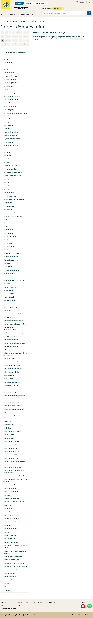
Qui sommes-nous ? (24, 602)
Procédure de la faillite (10, 455)
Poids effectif (7, 267)
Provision (6, 587)
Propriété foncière (9, 539)
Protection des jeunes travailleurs (14, 563)
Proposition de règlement (11, 522)
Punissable (7, 590)
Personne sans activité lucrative (13, 199)
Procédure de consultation (11, 451)
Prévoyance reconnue (10, 385)
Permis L (6, 186)
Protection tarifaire (9, 573)
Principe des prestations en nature (14, 395)
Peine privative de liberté (11, 145)
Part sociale (7, 118)
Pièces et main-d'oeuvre (11, 213)
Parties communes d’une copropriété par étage (15, 114)
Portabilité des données (11, 270)
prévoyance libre (8, 375)
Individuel (19, 3)
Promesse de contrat (10, 515)
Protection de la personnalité (12, 556)
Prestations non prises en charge (14, 343)
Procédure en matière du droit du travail (14, 463)
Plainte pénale (8, 229)
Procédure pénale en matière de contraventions (13, 471)
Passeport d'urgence (10, 135)
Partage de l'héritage (10, 76)
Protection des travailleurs (11, 570)
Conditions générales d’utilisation (46, 602)
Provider (6, 583)
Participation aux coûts (10, 99)
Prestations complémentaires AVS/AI (15, 324)
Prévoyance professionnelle (12, 382)
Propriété (6, 532)
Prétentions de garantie (10, 362)
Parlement (6, 66)
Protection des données (11, 560)
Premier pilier (7, 304)
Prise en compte (8, 412)
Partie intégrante (8, 110)
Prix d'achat (7, 421)
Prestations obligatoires (11, 346)
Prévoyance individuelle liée (12, 372)
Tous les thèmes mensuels (8, 608)
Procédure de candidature (11, 445)
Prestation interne (9, 317)
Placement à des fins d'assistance (14, 216)
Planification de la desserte (12, 253)
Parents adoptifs (8, 62)
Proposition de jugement (11, 518)
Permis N (6, 189)
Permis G (6, 182)
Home (3, 14)
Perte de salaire (8, 206)
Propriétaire (7, 525)
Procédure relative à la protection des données (15, 480)
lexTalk (3, 605)
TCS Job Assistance (40, 3)
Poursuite (6, 283)
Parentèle (6, 59)
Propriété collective (9, 535)
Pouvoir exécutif (8, 290)
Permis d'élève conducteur (12, 176)
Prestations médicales (10, 339)
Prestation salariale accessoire (13, 320)
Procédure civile (8, 435)
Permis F (6, 179)
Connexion (80, 2)
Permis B (6, 159)
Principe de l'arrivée (9, 392)
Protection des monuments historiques (15, 566)
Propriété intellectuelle (10, 542)
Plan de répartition (9, 246)
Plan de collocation (9, 236)
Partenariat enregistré (10, 93)
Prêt (4, 349)
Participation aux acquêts (11, 96)
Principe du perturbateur (11, 402)
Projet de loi (7, 505)
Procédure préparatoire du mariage (14, 476)
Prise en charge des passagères (13, 409)
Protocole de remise (9, 576)
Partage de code (8, 72)
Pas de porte (7, 122)
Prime (5, 389)
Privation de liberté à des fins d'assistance (12, 417)
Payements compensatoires (12, 139)
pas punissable (8, 125)
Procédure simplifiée (10, 485)
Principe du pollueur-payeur (12, 405)
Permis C (6, 162)
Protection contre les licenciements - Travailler (15, 552)
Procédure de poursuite (11, 458)
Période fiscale (8, 155)
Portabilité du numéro (10, 273)
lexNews (3, 602)
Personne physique (9, 196)
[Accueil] (1, 21)
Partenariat (7, 89)
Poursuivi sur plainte (10, 287)
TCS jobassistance (78, 615)
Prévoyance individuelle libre (12, 368)
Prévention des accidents (11, 365)
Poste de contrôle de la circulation (14, 280)
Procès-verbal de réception (12, 491)
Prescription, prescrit (10, 307)
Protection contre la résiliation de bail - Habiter (15, 546)
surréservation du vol (77, 39)
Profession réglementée (11, 498)
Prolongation (7, 508)
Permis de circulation (10, 166)
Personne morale (9, 192)
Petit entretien (7, 209)
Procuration (7, 495)
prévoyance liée (8, 379)
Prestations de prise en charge (12, 333)
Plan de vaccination (9, 250)
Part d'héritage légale (10, 83)
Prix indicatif (7, 428)
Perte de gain (7, 203)
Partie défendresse (9, 103)
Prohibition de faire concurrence (13, 501)
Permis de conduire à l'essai (12, 172)
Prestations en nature (10, 336)
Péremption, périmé (9, 149)
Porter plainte (7, 277)
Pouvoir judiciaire (9, 294)
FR (90, 2)
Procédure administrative (11, 431)
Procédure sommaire (10, 488)
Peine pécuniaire (8, 142)
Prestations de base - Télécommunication (10, 328)
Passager (6, 128)
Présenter (6, 310)
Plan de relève (8, 240)
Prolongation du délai (10, 512)
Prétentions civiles (9, 358)
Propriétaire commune (10, 528)
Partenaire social (8, 86)
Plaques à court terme (10, 260)
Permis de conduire (9, 169)
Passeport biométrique (10, 132)
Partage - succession (10, 79)
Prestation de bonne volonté (12, 314)
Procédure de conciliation (11, 448)
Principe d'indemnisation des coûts (14, 399)
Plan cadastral (8, 233)
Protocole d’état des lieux (11, 580)
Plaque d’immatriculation (11, 256)
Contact (20, 605)
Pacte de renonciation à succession (14, 52)
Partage (6, 69)
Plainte (5, 219)
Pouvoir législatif (8, 297)
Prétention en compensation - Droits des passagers (15, 354)
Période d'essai (8, 152)
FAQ (33, 602)
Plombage (6, 263)
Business (28, 3)
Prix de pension (8, 424)
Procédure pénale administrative (13, 467)
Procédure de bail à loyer (11, 441)
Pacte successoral (9, 56)
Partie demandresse (9, 106)
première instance (9, 300)
